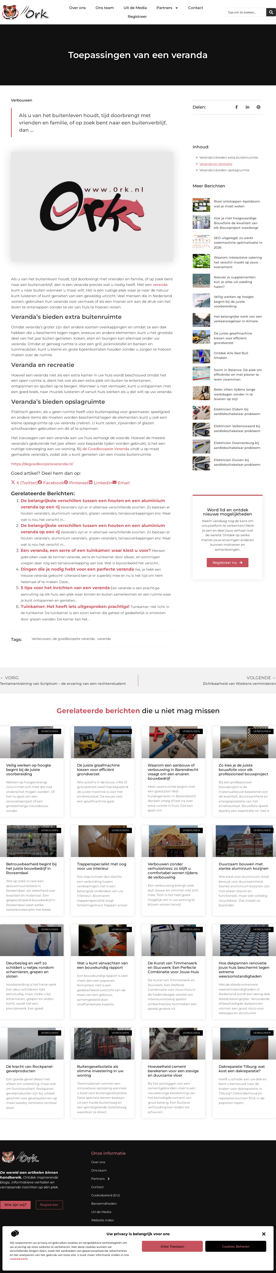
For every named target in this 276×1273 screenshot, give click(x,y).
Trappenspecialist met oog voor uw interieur (101, 866)
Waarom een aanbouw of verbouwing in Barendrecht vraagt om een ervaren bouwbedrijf (173, 772)
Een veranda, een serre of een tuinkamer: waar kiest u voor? (86, 550)
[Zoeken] (271, 12)
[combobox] (246, 12)
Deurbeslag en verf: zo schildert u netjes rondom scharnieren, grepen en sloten (30, 970)
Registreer (137, 16)
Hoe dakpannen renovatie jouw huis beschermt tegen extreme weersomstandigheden (244, 970)
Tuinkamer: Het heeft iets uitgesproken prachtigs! (75, 606)
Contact (195, 7)
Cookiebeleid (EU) (105, 1195)
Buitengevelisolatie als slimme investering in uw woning (100, 1071)
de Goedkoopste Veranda (105, 448)
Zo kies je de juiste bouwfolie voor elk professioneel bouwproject (243, 769)
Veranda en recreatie (215, 164)
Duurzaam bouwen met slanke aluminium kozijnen (243, 866)
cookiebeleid (19, 1259)
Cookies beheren (236, 1246)
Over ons (77, 7)
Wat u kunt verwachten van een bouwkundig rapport (102, 965)
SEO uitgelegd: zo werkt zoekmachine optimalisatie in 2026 (238, 242)
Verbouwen (21, 100)
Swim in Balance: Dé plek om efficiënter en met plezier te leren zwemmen (238, 374)
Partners (167, 8)
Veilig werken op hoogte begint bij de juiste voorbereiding (234, 301)
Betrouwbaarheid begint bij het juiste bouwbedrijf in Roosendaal (31, 868)
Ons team (105, 7)
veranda (160, 284)
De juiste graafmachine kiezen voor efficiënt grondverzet (233, 338)
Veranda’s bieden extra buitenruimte (228, 157)
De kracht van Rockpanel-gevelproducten (30, 1068)
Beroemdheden (104, 1203)
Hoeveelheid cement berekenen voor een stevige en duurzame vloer (173, 1071)
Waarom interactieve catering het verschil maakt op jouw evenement (238, 262)
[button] (263, 1234)
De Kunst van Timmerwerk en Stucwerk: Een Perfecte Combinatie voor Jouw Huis (173, 967)
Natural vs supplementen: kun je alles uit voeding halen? (235, 282)
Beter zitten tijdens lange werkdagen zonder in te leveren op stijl (234, 394)
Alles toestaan (172, 1246)
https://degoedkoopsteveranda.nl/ (42, 464)
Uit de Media (135, 7)
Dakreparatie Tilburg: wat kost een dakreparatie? (242, 1068)
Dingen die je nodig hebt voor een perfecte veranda (77, 569)
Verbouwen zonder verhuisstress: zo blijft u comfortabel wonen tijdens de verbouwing (173, 870)
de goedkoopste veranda (74, 638)
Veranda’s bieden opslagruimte (224, 170)
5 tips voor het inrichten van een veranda (65, 587)
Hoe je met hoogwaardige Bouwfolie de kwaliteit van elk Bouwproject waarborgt (236, 223)
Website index (102, 1220)
